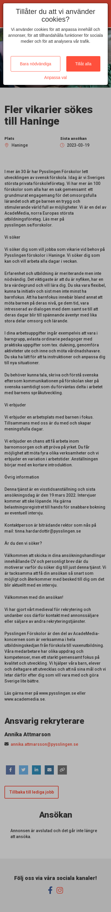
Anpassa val (55, 77)
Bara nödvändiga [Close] (35, 63)
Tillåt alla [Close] (83, 63)
